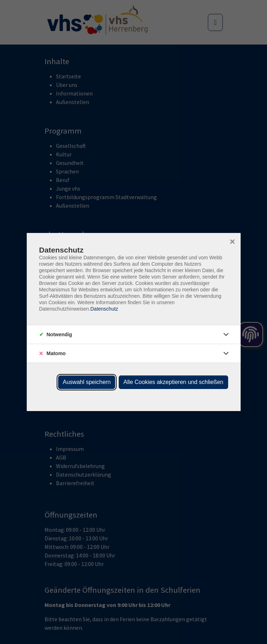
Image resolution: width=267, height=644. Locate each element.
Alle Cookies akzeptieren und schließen (173, 382)
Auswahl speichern (87, 382)
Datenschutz (104, 309)
